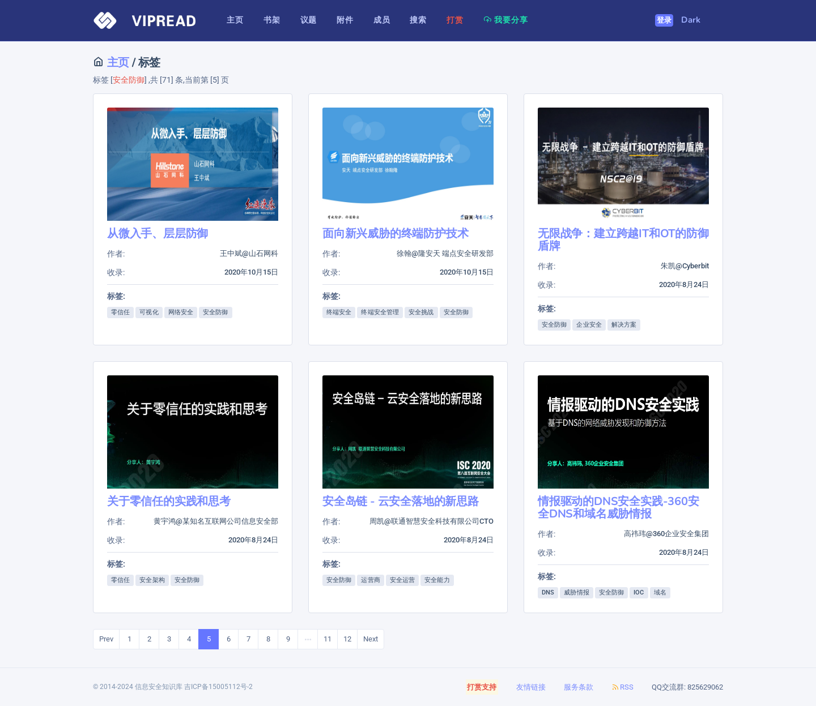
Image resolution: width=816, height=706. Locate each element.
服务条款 (578, 687)
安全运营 (402, 580)
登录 (664, 20)
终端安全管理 (380, 312)
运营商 (370, 580)
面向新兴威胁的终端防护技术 (395, 233)
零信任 (120, 312)
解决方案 (623, 324)
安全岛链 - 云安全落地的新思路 (400, 501)
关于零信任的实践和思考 (169, 501)
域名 (660, 592)
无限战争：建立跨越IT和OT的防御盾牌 (623, 240)
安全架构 (151, 580)
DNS (548, 592)
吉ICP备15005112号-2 (218, 687)
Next (370, 639)
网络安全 (180, 312)
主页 (116, 62)
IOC (639, 592)
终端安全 (338, 312)
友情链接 (531, 687)
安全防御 (215, 312)
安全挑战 (421, 312)
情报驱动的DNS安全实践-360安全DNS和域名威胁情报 (618, 507)
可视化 (148, 312)
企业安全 (588, 324)
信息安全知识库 (158, 687)
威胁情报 (576, 592)
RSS (622, 687)
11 (328, 639)
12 (347, 639)
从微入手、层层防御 (157, 233)
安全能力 (436, 580)
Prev (106, 639)
